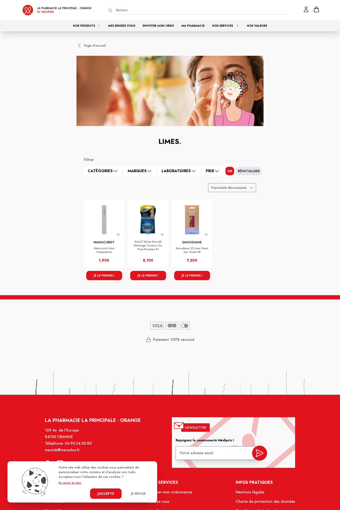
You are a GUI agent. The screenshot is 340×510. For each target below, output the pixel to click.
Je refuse (138, 493)
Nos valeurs (257, 26)
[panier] (316, 9)
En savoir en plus (70, 483)
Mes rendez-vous (121, 26)
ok (229, 171)
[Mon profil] (306, 9)
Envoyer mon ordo (158, 26)
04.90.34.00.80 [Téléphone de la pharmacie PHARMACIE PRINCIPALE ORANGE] (82, 448)
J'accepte (106, 493)
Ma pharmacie (193, 26)
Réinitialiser (249, 171)
